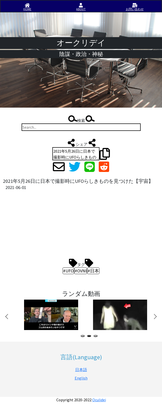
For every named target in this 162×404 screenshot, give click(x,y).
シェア (81, 142)
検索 (81, 119)
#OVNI (81, 271)
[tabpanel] (51, 315)
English (81, 378)
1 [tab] (84, 336)
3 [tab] (96, 336)
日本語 (81, 369)
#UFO (68, 271)
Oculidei (99, 399)
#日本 (93, 271)
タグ (81, 263)
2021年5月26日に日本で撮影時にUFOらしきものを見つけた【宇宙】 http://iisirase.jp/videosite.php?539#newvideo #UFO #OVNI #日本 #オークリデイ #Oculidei (75, 153)
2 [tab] (90, 336)
